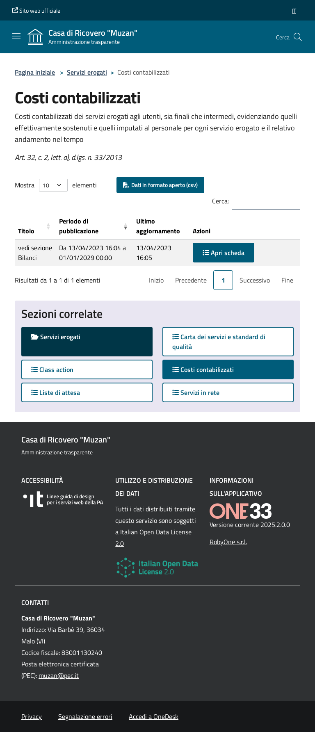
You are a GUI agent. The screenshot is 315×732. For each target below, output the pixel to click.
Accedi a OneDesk (153, 716)
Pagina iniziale (35, 72)
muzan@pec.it (59, 675)
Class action (52, 369)
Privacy (31, 716)
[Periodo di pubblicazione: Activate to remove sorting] (94, 226)
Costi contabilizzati (211, 369)
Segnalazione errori (85, 716)
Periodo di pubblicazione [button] (78, 226)
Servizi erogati (87, 72)
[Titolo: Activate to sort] (35, 226)
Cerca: (220, 201)
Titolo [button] (26, 231)
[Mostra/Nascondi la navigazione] (16, 36)
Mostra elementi (56, 185)
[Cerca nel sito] (298, 37)
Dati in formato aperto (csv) (160, 184)
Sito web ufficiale (36, 10)
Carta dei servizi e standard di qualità (218, 341)
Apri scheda (223, 253)
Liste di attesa (55, 392)
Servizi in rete (195, 392)
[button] (294, 10)
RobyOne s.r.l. (228, 542)
